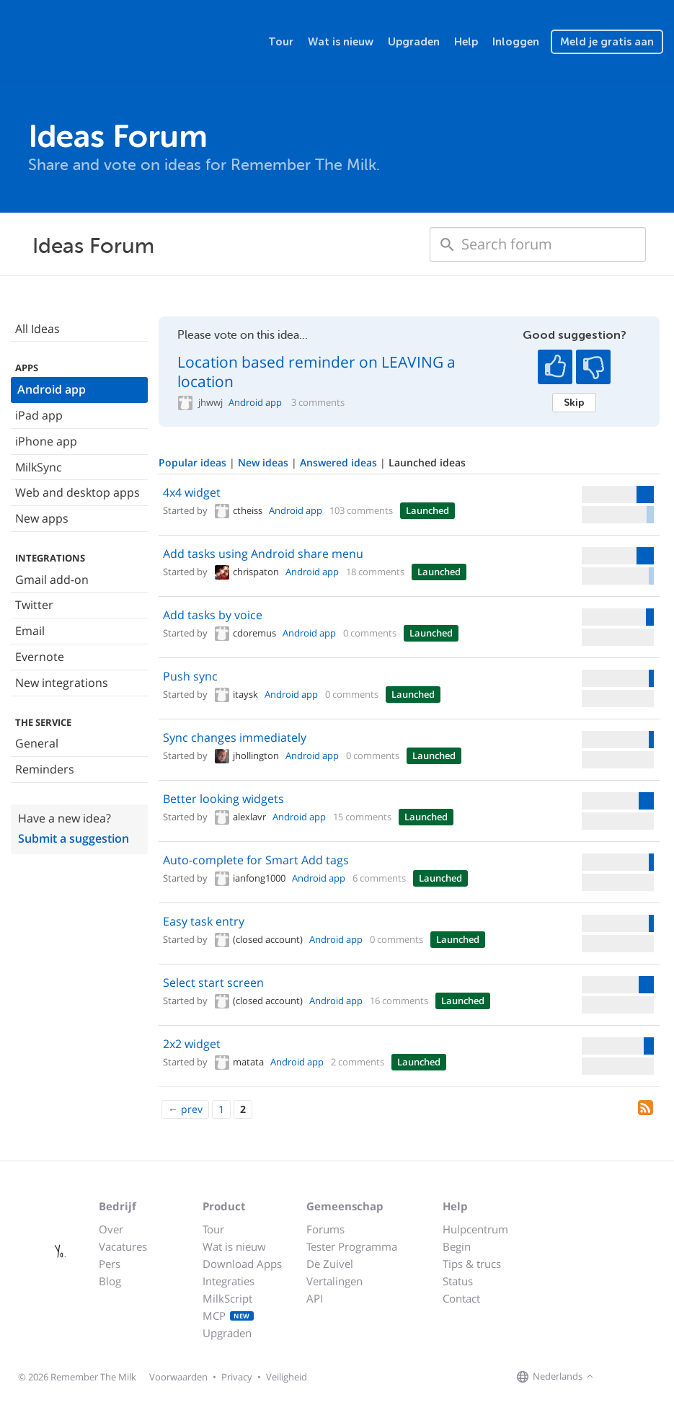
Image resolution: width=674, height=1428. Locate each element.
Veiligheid (286, 1376)
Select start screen (213, 982)
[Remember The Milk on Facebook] (618, 1377)
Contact (461, 1298)
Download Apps (242, 1263)
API (314, 1298)
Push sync (190, 676)
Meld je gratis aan (607, 41)
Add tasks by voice (212, 615)
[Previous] (185, 1109)
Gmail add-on (52, 579)
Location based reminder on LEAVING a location (316, 371)
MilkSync (38, 467)
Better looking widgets (223, 799)
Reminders (44, 769)
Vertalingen (334, 1281)
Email (30, 631)
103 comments (361, 510)
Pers (109, 1263)
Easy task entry (203, 921)
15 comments (362, 816)
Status (458, 1281)
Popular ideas (194, 462)
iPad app (39, 415)
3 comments (318, 402)
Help (466, 41)
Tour (280, 41)
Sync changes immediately (234, 737)
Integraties (228, 1281)
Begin (457, 1246)
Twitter (34, 605)
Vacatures (123, 1246)
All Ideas (37, 329)
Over (111, 1229)
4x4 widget (192, 492)
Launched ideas (427, 462)
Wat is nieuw (340, 41)
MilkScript (227, 1298)
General (36, 743)
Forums (325, 1229)
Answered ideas (340, 462)
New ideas (264, 462)
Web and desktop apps (77, 492)
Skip (574, 402)
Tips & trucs (472, 1263)
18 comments (375, 571)
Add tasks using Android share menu (263, 554)
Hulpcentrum (475, 1229)
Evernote (39, 657)
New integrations (61, 683)
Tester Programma (351, 1246)
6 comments (379, 878)
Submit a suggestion (73, 838)
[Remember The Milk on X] (638, 1377)
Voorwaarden (178, 1376)
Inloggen (515, 41)
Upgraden (414, 41)
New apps (41, 518)
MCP (228, 1315)
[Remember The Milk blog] (656, 1377)
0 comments (369, 632)
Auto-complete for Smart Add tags (256, 860)
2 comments (357, 1061)
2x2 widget (192, 1044)
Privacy (236, 1376)
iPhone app (46, 441)
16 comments (399, 1000)
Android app (51, 389)
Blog (110, 1281)
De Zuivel (329, 1263)
